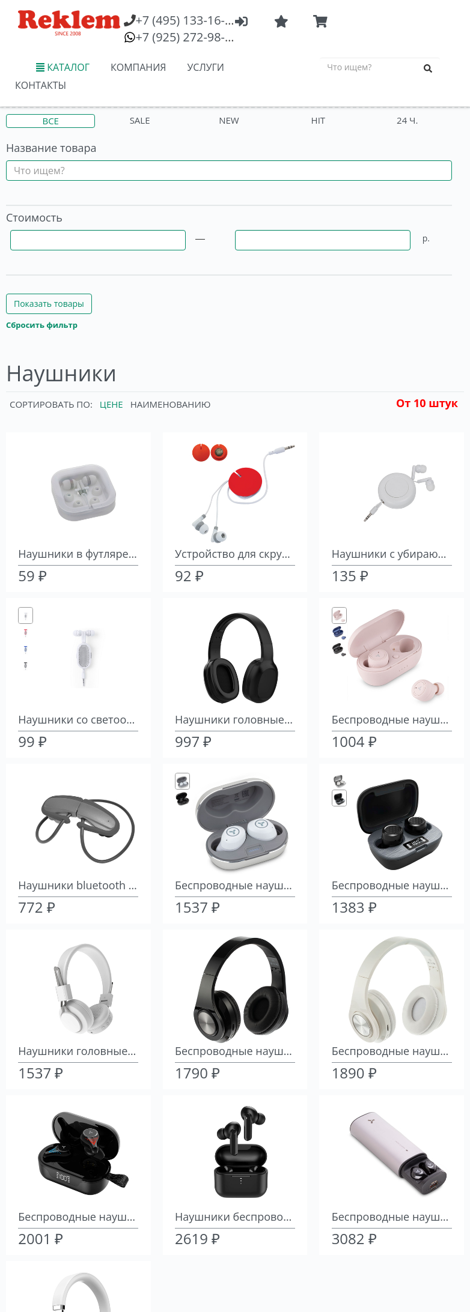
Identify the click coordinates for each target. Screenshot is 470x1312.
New (229, 120)
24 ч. (407, 120)
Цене (111, 404)
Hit (318, 120)
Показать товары (49, 303)
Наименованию (170, 404)
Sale (140, 120)
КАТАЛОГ (63, 67)
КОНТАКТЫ (40, 85)
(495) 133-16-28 (186, 20)
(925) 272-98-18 (186, 37)
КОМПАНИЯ (138, 67)
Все (50, 121)
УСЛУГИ (205, 67)
